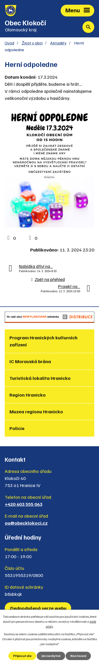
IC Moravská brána (30, 361)
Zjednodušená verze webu (37, 608)
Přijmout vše (22, 656)
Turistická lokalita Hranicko (40, 378)
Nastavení (78, 656)
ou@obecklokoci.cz (26, 523)
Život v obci (32, 42)
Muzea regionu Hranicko (36, 411)
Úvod (9, 42)
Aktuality (58, 42)
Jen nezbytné (50, 656)
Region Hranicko (27, 395)
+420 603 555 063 (23, 504)
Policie (16, 428)
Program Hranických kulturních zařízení (43, 341)
